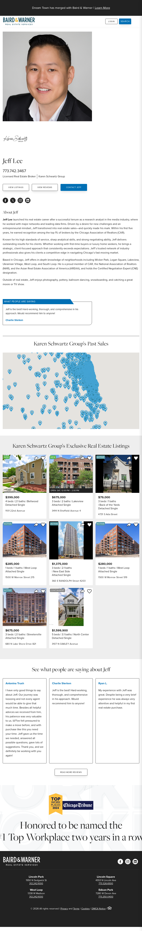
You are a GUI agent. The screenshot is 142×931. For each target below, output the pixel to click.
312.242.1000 (36, 883)
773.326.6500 (106, 883)
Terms (76, 908)
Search (125, 21)
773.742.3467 (14, 171)
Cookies (85, 908)
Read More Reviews (71, 772)
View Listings (15, 187)
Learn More (102, 8)
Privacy (64, 908)
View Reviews (44, 187)
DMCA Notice (99, 908)
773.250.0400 (105, 897)
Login (111, 21)
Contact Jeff (73, 187)
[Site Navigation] (137, 6)
